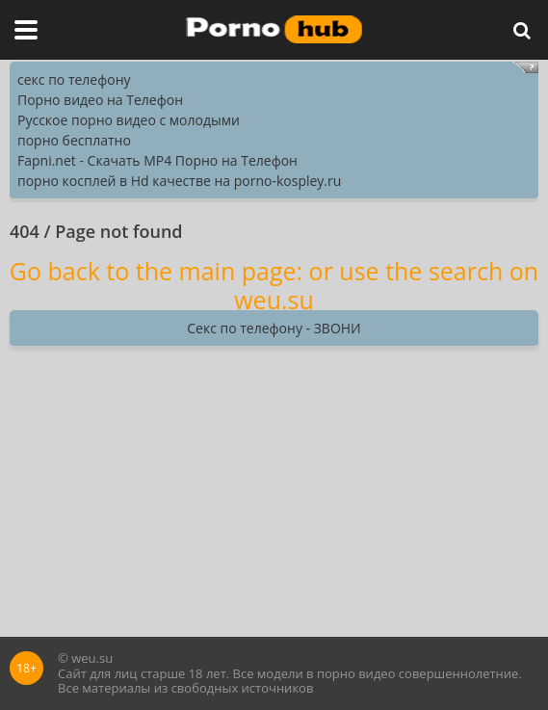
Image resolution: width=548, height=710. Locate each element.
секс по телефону (74, 79)
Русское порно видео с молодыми (128, 120)
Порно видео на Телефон (100, 100)
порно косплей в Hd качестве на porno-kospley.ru (179, 180)
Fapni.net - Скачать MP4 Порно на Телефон (157, 160)
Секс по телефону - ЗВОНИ (273, 328)
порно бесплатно (74, 140)
